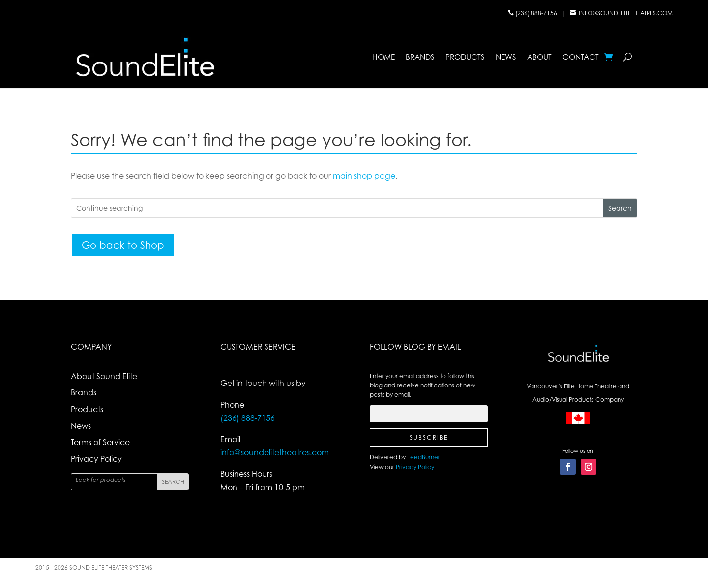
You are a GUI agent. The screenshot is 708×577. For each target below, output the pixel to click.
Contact (580, 57)
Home (383, 57)
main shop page (364, 176)
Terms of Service (100, 442)
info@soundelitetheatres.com (626, 13)
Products (465, 57)
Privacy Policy (96, 459)
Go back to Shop (123, 245)
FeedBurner (423, 457)
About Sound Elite (104, 376)
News (506, 57)
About (539, 57)
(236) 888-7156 (537, 13)
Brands (420, 57)
